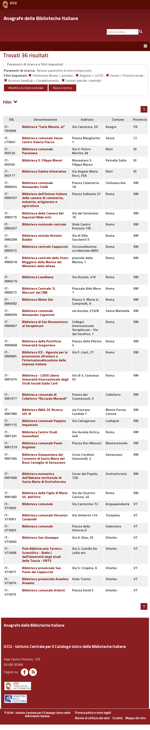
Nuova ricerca (62, 87)
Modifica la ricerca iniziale (25, 87)
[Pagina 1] (144, 109)
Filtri (10, 102)
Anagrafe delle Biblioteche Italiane (41, 18)
